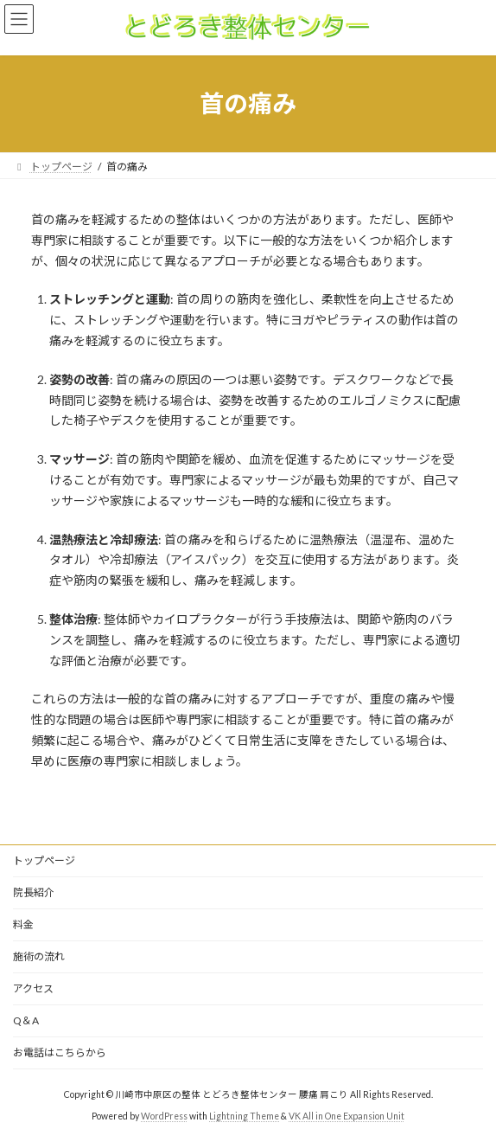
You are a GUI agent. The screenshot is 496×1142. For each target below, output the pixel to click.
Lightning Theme (244, 1115)
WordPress (164, 1115)
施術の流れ (39, 956)
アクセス (33, 988)
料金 (23, 924)
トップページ (44, 860)
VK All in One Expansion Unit (346, 1115)
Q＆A (26, 1020)
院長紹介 (33, 892)
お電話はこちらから (59, 1052)
